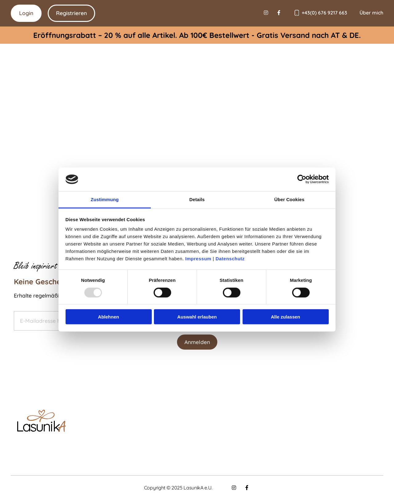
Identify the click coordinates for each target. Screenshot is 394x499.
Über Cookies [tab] (289, 199)
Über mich (371, 13)
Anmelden (197, 342)
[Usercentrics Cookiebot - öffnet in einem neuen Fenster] (302, 179)
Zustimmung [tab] (105, 199)
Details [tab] (197, 199)
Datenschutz (230, 258)
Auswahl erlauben (197, 316)
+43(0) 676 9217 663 (324, 13)
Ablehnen (108, 316)
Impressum (198, 258)
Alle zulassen (285, 316)
